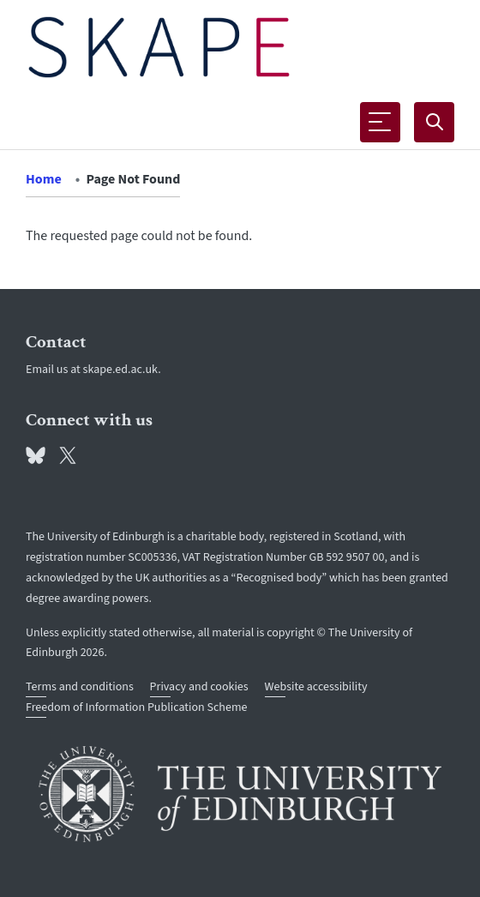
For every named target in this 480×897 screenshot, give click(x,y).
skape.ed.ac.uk (121, 369)
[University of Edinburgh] (240, 794)
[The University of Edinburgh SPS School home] (159, 47)
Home (44, 179)
